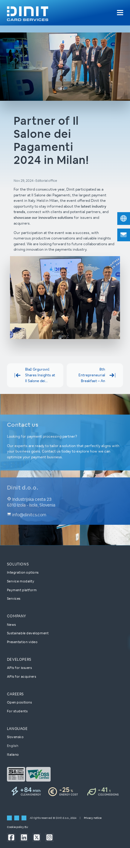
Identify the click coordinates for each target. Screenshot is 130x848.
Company (16, 616)
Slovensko (15, 737)
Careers (15, 694)
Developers (19, 659)
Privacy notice (93, 818)
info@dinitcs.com (26, 515)
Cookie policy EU (17, 827)
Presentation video (22, 642)
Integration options (23, 572)
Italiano (13, 754)
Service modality (21, 581)
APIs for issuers (19, 668)
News (11, 624)
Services (14, 598)
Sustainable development (27, 633)
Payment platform (22, 590)
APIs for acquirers (21, 676)
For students (17, 711)
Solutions (18, 564)
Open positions (19, 702)
